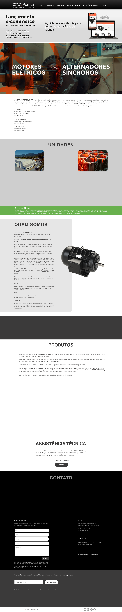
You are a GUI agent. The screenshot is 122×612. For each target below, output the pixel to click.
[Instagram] (88, 609)
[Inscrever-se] (51, 582)
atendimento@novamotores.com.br (87, 529)
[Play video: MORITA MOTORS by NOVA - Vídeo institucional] (61, 68)
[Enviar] (45, 558)
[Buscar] (61, 465)
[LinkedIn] (91, 609)
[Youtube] (85, 609)
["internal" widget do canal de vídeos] (61, 68)
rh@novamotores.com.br (84, 546)
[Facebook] (94, 609)
